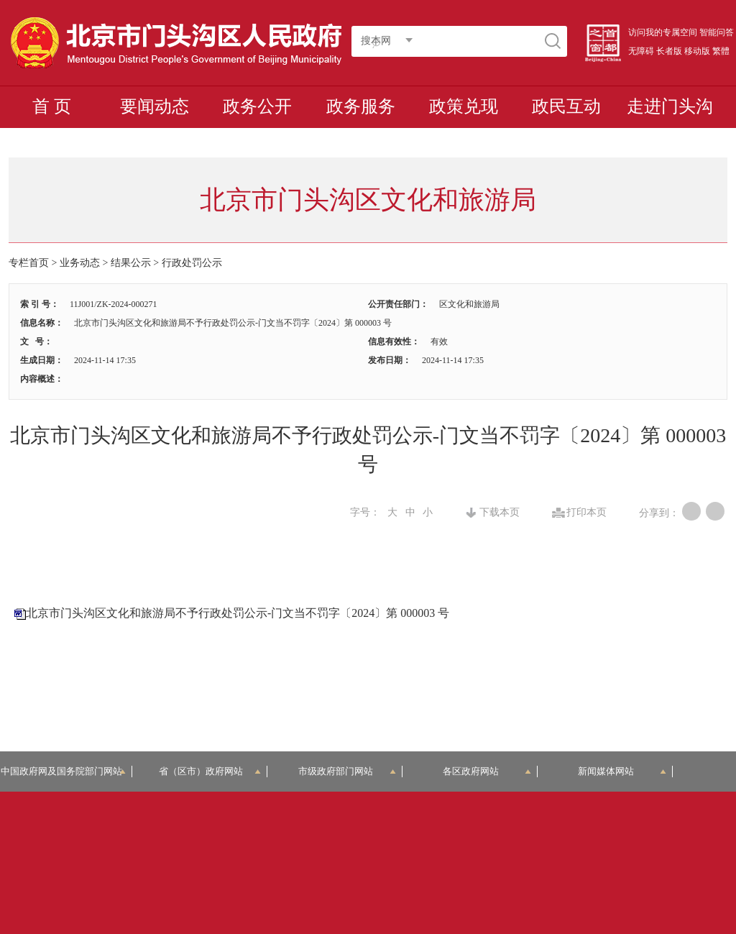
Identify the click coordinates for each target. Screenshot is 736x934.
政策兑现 (463, 106)
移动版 (697, 51)
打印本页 (586, 513)
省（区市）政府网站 (210, 771)
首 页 (51, 106)
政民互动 (566, 106)
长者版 (669, 51)
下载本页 (499, 513)
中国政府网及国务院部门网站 (66, 771)
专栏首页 (29, 262)
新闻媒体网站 (622, 771)
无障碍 (641, 51)
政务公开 (257, 106)
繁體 (721, 51)
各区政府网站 (487, 771)
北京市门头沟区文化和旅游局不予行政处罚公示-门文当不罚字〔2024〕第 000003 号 (237, 613)
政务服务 (360, 106)
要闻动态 (154, 106)
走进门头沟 (670, 106)
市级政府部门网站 (347, 771)
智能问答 (716, 32)
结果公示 (131, 262)
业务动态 (80, 262)
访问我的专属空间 (662, 32)
